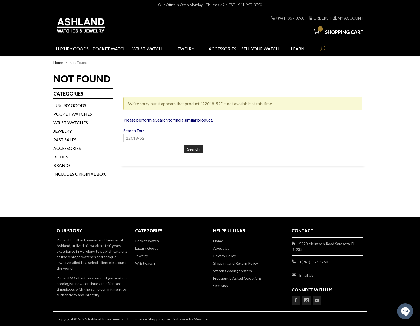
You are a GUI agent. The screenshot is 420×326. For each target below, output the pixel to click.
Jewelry (62, 131)
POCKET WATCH (110, 48)
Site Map (220, 285)
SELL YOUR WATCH (260, 48)
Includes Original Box (79, 173)
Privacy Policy (224, 255)
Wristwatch (145, 263)
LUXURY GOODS (72, 48)
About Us (221, 248)
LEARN (298, 48)
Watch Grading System (232, 270)
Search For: (133, 130)
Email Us (306, 275)
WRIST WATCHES (70, 122)
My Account (348, 18)
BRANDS (62, 165)
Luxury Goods (146, 248)
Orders (318, 18)
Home (58, 62)
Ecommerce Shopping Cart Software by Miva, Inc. (168, 319)
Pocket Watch (147, 240)
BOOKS (60, 156)
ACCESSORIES (222, 48)
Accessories (67, 148)
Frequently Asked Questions (237, 278)
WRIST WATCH (147, 48)
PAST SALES (64, 139)
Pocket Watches (72, 113)
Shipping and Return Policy (235, 263)
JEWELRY (185, 48)
